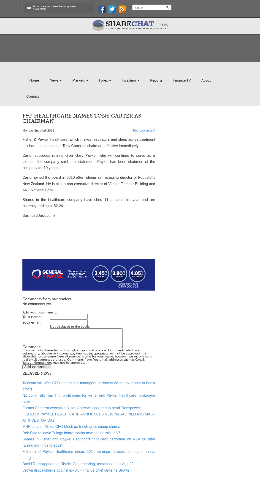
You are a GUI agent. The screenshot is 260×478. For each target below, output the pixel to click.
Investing (130, 80)
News (56, 80)
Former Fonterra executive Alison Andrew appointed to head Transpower (81, 408)
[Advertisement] (88, 244)
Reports (156, 80)
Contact (32, 96)
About (206, 80)
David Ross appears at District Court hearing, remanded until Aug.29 (78, 464)
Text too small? (144, 130)
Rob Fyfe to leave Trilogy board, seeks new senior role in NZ (71, 433)
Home (34, 80)
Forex (105, 80)
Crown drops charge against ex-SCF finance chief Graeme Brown (75, 470)
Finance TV (182, 80)
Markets (80, 80)
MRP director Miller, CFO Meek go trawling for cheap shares (71, 427)
